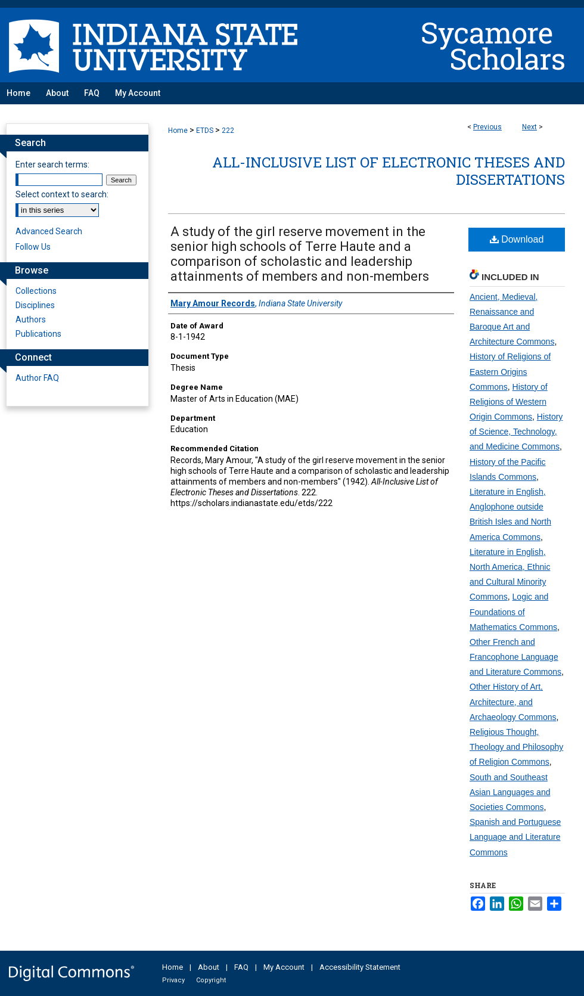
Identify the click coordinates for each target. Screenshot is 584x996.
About (208, 967)
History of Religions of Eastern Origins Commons (510, 371)
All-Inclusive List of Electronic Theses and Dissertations (388, 171)
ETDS (204, 130)
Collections (36, 291)
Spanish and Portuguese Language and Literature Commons (515, 837)
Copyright (211, 980)
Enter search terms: (52, 164)
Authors (30, 319)
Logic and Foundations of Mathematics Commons (513, 611)
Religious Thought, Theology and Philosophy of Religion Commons (516, 747)
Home (178, 130)
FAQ (241, 967)
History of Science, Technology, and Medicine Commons (516, 431)
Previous (487, 127)
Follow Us (33, 247)
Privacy (173, 980)
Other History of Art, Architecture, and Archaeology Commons (513, 701)
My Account (284, 967)
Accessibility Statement (359, 967)
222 (228, 130)
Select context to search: (61, 194)
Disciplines (35, 305)
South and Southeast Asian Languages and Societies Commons (510, 792)
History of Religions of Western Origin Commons (509, 401)
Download (517, 239)
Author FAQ (37, 378)
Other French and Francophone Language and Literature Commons (515, 657)
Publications (38, 334)
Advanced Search (48, 231)
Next (529, 127)
